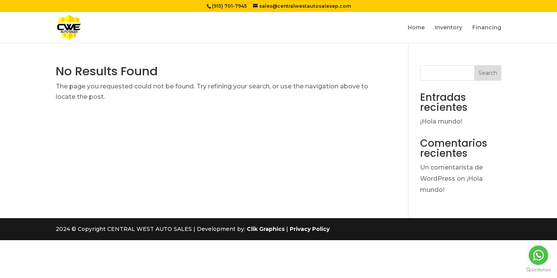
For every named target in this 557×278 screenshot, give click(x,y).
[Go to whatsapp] (538, 255)
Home (416, 28)
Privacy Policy (310, 228)
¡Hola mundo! (441, 121)
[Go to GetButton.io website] (538, 270)
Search (487, 73)
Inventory (448, 28)
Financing (486, 28)
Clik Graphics (266, 228)
